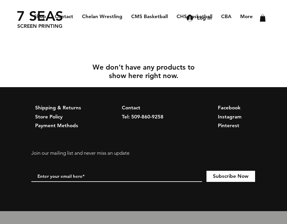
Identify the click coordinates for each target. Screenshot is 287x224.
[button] (263, 18)
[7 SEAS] (41, 15)
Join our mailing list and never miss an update (80, 153)
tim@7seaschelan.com (147, 125)
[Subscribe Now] (230, 176)
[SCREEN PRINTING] (44, 26)
